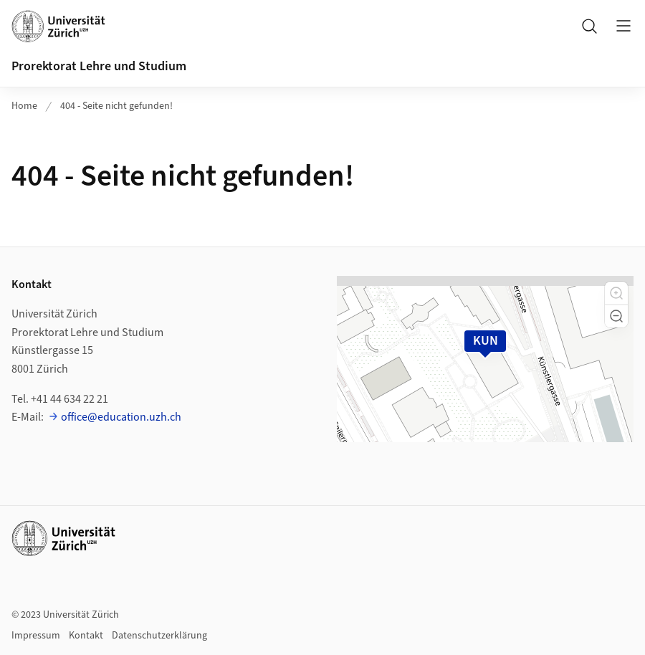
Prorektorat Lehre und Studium (98, 66)
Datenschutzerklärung (159, 635)
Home (24, 106)
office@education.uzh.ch (121, 417)
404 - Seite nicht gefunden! (116, 106)
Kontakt (86, 635)
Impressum (35, 635)
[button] (616, 293)
